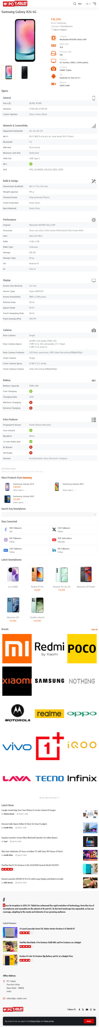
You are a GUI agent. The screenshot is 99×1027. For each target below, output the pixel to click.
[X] (74, 529)
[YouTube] (87, 1010)
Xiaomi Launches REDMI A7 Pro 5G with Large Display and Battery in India (32, 879)
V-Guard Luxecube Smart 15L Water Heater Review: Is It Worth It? (47, 928)
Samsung (27, 477)
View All (94, 629)
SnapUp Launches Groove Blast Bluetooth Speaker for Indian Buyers (29, 837)
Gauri (6, 841)
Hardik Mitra (8, 828)
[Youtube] (74, 540)
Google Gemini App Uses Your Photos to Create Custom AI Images (28, 810)
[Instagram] (25, 540)
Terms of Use (49, 1021)
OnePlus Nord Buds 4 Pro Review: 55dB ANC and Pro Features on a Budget (50, 942)
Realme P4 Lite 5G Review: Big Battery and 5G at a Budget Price (46, 956)
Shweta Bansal (9, 814)
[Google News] (25, 550)
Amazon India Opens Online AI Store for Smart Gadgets (24, 824)
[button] (89, 1021)
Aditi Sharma (8, 883)
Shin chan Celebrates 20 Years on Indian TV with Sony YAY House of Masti (32, 851)
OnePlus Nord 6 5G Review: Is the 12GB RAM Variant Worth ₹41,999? (30, 865)
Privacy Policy (35, 1021)
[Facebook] (25, 529)
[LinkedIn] (74, 550)
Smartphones (66, 26)
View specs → (19, 490)
